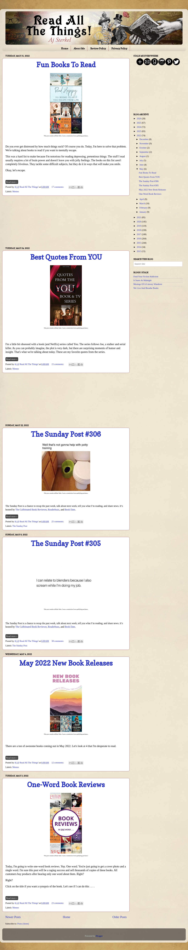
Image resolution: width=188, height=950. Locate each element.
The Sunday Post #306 (66, 434)
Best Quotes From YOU (66, 257)
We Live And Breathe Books (145, 288)
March (142, 203)
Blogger (99, 936)
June (141, 164)
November (144, 143)
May (141, 169)
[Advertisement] (66, 221)
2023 (139, 131)
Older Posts (119, 917)
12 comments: (58, 762)
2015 (139, 243)
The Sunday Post (19, 526)
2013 (139, 251)
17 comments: (58, 187)
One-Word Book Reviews (66, 784)
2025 (139, 123)
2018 (139, 230)
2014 (139, 247)
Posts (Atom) (23, 923)
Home (64, 48)
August (142, 156)
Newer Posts (13, 917)
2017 (139, 234)
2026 (139, 118)
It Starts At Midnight (142, 280)
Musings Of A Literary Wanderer (147, 284)
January (143, 212)
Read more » (11, 182)
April (142, 199)
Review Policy (98, 48)
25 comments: (58, 521)
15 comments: (58, 364)
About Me (79, 48)
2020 (139, 221)
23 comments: (58, 903)
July (141, 160)
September (144, 152)
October (143, 148)
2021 (139, 217)
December (144, 139)
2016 (139, 238)
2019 (139, 226)
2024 (139, 127)
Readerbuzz (53, 509)
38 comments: (58, 641)
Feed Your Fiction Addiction (145, 276)
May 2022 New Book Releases (66, 663)
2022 (139, 135)
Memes (15, 191)
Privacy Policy (119, 48)
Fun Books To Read (66, 65)
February (143, 207)
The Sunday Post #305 (66, 543)
